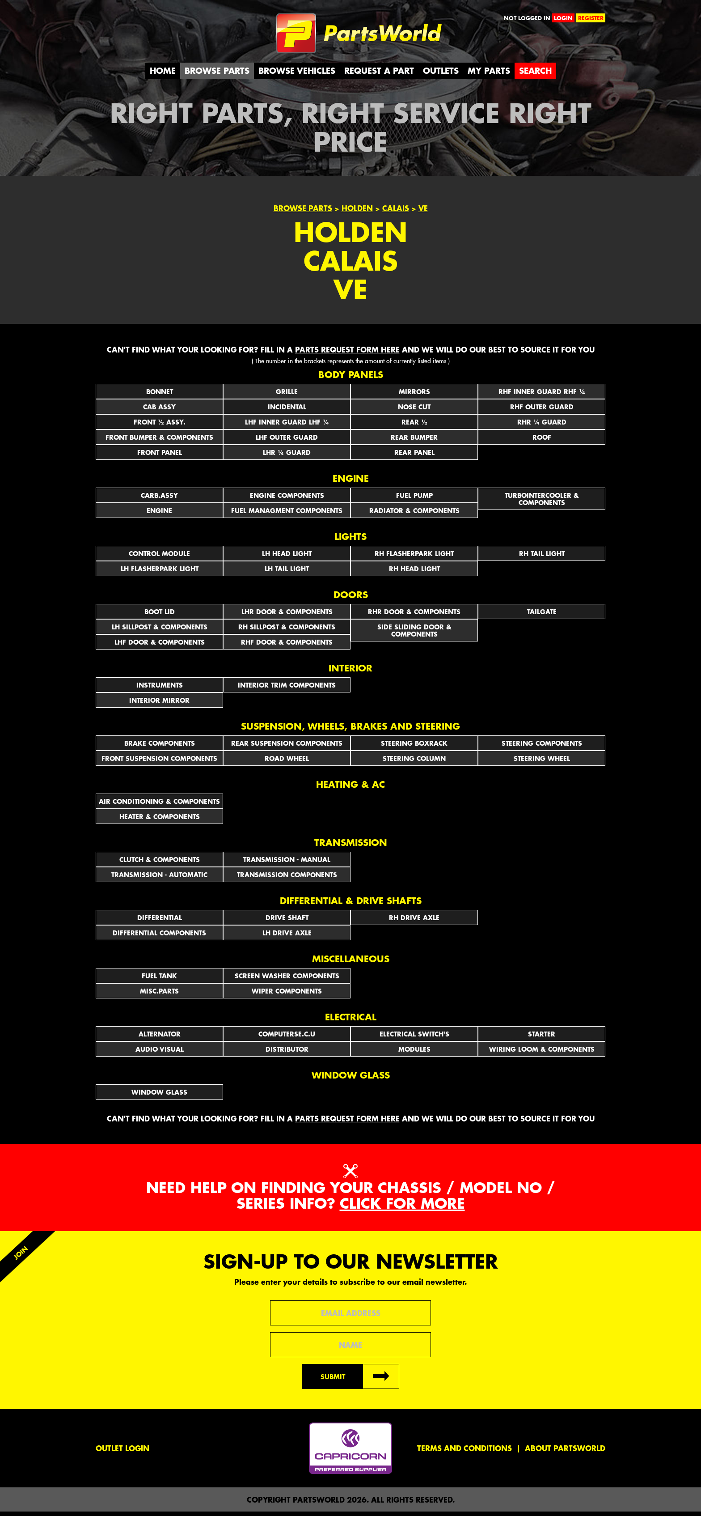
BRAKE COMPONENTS (159, 747)
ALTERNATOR (160, 1037)
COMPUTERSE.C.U (286, 1037)
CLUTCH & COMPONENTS (159, 863)
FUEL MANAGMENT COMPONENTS (286, 514)
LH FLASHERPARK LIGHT (159, 572)
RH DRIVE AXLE (414, 921)
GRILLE (287, 395)
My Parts (489, 74)
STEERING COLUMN (414, 762)
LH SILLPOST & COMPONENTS (159, 630)
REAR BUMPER (414, 441)
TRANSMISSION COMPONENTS (287, 878)
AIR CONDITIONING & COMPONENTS (159, 805)
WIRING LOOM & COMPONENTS (542, 1053)
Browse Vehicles (296, 74)
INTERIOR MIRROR (159, 704)
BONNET (159, 395)
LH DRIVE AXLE (287, 936)
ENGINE (159, 514)
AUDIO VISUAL (159, 1053)
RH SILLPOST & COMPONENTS (286, 630)
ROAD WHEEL (287, 762)
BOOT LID (159, 615)
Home (163, 74)
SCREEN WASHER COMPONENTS (287, 979)
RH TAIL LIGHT (542, 557)
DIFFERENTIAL (159, 921)
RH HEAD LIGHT (414, 572)
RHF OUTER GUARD (542, 410)
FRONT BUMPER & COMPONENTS (159, 441)
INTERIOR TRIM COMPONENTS (287, 688)
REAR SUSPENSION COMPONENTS (286, 747)
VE (423, 212)
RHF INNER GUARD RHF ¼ (541, 395)
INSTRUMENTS (159, 688)
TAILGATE (542, 615)
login (563, 18)
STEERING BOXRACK (414, 747)
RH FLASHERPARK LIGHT (414, 557)
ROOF (541, 441)
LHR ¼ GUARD (287, 456)
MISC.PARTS (159, 994)
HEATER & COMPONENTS (159, 820)
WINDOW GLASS (159, 1095)
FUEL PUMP (414, 499)
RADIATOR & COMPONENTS (414, 514)
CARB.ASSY (159, 499)
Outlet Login (122, 1452)
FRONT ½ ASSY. (160, 425)
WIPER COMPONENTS (287, 994)
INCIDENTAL (287, 410)
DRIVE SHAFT (287, 921)
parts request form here (347, 353)
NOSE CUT (414, 410)
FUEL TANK (159, 979)
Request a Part (379, 74)
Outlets (441, 74)
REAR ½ (414, 425)
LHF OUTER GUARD (287, 441)
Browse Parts (217, 74)
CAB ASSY (159, 410)
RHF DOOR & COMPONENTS (287, 645)
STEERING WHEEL (542, 762)
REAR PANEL (414, 456)
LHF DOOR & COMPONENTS (159, 645)
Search (535, 74)
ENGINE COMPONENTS (287, 499)
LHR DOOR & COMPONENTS (287, 615)
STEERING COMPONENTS (542, 747)
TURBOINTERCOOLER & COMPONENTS (542, 503)
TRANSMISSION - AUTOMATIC (159, 878)
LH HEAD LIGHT (287, 557)
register (591, 18)
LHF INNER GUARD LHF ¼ (287, 425)
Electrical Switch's (414, 1037)
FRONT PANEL (159, 456)
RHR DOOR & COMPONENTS (414, 615)
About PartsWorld (565, 1452)
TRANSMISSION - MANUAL (286, 863)
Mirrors (414, 395)
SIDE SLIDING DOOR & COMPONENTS (414, 634)
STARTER (541, 1037)
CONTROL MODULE (159, 557)
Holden (357, 212)
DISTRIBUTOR (287, 1053)
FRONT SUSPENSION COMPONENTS (159, 762)
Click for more (402, 1207)
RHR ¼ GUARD (541, 425)
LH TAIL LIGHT (287, 572)
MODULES (414, 1053)
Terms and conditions (464, 1452)
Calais (395, 212)
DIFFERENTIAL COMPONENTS (159, 936)
